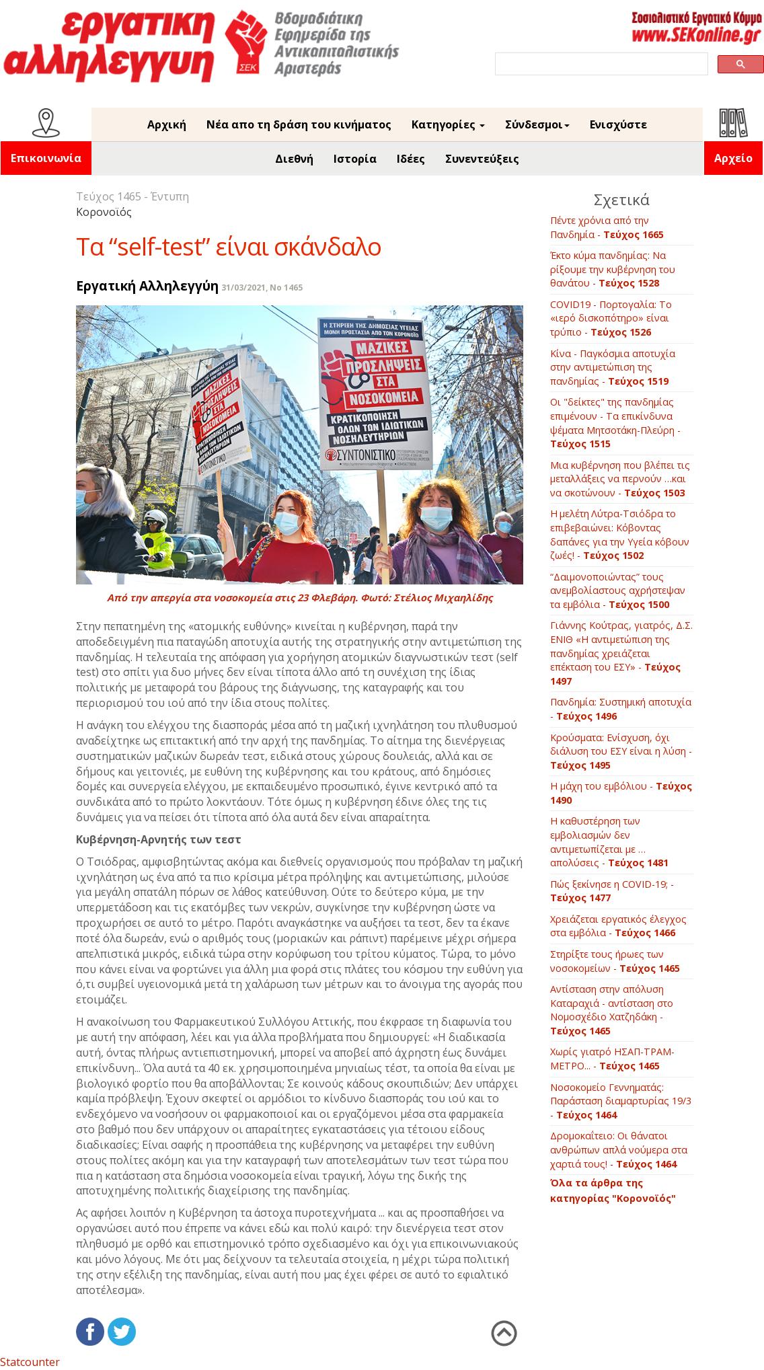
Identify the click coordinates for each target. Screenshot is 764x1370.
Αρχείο (733, 158)
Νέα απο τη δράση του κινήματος (298, 124)
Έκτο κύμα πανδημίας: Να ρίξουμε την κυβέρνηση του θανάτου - (612, 269)
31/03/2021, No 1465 (262, 287)
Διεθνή (294, 158)
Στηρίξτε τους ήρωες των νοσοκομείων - (615, 961)
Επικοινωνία (46, 158)
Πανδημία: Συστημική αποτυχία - (620, 708)
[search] (600, 64)
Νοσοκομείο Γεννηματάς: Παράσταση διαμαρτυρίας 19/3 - (620, 1101)
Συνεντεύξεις (482, 158)
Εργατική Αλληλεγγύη (147, 285)
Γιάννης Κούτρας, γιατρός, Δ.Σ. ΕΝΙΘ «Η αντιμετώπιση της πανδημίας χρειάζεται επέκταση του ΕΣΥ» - (621, 653)
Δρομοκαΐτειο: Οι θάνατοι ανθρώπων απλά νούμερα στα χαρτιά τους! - (618, 1149)
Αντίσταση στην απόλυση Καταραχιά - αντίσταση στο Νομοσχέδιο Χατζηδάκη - (611, 1010)
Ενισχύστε (618, 124)
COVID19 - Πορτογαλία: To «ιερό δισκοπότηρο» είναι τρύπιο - (611, 318)
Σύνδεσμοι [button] (537, 124)
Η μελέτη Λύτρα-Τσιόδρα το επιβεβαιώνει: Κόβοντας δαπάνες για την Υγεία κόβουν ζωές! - (619, 534)
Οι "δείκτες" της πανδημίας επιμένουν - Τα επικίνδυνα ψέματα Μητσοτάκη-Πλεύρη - (615, 422)
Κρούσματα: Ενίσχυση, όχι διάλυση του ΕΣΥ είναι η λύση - (621, 751)
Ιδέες (411, 158)
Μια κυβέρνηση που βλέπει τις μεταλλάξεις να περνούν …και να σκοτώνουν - (620, 479)
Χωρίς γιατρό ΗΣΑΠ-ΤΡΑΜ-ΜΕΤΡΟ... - (612, 1058)
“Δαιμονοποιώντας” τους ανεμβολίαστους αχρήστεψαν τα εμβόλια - (617, 590)
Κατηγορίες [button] (448, 124)
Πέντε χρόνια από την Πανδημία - (607, 227)
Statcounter (30, 1362)
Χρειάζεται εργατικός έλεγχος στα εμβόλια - (618, 926)
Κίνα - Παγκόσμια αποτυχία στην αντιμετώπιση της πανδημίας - (612, 367)
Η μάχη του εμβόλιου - (621, 792)
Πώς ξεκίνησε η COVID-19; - (612, 891)
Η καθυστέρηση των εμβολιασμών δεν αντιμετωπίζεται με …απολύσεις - (609, 841)
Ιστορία (355, 158)
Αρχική (166, 124)
